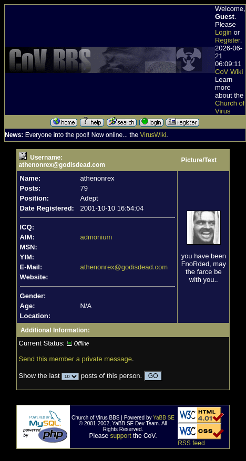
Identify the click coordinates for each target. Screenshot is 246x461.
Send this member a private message (75, 359)
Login (223, 32)
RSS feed (191, 443)
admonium (96, 237)
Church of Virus (229, 107)
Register (227, 40)
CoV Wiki (229, 72)
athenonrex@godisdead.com (124, 267)
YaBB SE (164, 418)
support (120, 435)
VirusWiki (153, 135)
